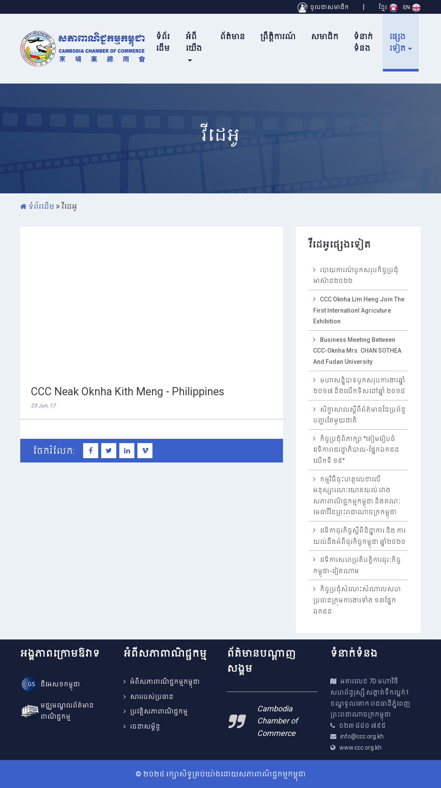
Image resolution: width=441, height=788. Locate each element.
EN (412, 7)
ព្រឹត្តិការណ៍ (278, 36)
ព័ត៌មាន (232, 36)
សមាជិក (325, 36)
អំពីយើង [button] (194, 42)
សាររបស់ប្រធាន (152, 696)
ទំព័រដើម (163, 42)
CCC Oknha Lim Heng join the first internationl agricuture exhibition (358, 310)
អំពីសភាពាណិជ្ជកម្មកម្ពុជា (165, 681)
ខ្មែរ (388, 7)
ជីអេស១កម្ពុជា (60, 684)
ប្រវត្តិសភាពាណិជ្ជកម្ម (159, 711)
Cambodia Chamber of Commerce (277, 721)
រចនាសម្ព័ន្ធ (145, 726)
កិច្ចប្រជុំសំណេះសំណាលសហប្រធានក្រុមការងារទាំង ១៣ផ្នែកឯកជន (357, 600)
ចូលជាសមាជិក (323, 7)
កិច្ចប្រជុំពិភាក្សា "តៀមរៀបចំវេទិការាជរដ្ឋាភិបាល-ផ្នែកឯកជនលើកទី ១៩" (356, 449)
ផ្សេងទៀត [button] (397, 42)
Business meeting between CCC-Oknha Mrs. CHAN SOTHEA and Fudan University (357, 350)
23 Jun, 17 (43, 406)
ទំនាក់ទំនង (363, 42)
